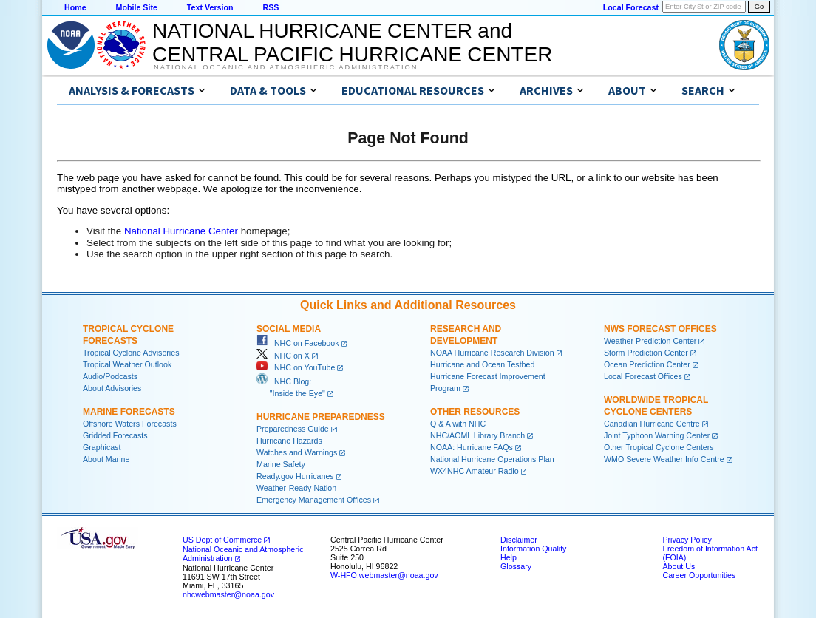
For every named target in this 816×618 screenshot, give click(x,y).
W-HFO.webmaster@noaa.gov (384, 575)
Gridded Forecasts (115, 435)
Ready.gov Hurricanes (295, 476)
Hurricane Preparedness (320, 417)
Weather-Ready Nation (296, 487)
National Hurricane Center (181, 231)
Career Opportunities (698, 575)
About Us (678, 566)
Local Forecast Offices (643, 376)
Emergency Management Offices (313, 499)
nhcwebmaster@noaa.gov (228, 594)
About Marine (106, 459)
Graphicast (102, 447)
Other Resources (475, 412)
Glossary (515, 566)
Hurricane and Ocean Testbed (482, 364)
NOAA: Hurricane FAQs (471, 447)
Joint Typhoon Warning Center (657, 435)
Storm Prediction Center (646, 352)
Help (508, 557)
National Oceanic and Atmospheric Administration (286, 67)
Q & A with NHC (458, 423)
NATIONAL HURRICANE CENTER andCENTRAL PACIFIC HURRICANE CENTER (352, 42)
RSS (270, 7)
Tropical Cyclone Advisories (131, 352)
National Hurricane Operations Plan (492, 459)
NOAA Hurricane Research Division (492, 352)
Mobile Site (136, 7)
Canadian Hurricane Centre (652, 423)
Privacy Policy (686, 539)
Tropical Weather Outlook (127, 364)
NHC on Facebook (297, 343)
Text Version (210, 7)
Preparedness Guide (292, 428)
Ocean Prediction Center (647, 364)
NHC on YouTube (295, 367)
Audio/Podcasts (110, 376)
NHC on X (283, 355)
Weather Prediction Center (650, 340)
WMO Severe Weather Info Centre (664, 459)
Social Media (288, 329)
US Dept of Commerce (222, 539)
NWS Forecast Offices (660, 329)
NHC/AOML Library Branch (477, 435)
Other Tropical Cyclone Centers (659, 447)
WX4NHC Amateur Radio (474, 470)
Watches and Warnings (296, 452)
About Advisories (112, 388)
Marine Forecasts (129, 412)
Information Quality (533, 548)
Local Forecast (631, 7)
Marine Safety (280, 464)
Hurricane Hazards (289, 440)
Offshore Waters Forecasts (130, 423)
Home (75, 7)
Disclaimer (518, 539)
